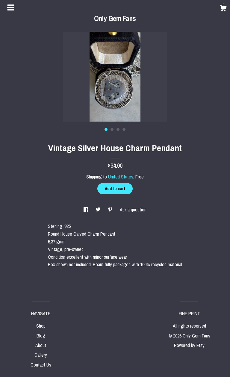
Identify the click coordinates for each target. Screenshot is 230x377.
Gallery (40, 355)
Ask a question (133, 209)
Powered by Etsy (189, 345)
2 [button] (112, 129)
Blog (41, 335)
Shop (41, 326)
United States (120, 176)
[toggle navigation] (10, 7)
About (40, 345)
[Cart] (223, 8)
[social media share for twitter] (99, 209)
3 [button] (117, 129)
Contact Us (41, 364)
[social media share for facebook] (87, 209)
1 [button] (106, 129)
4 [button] (123, 129)
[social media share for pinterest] (111, 209)
